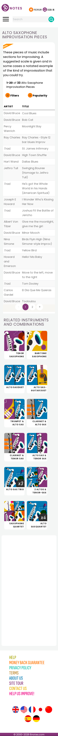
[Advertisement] (18, 583)
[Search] (51, 19)
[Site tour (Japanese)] (40, 709)
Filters (14, 95)
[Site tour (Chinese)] (48, 709)
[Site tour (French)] (32, 709)
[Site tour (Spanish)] (28, 718)
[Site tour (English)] (15, 709)
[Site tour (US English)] (24, 709)
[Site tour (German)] (36, 718)
